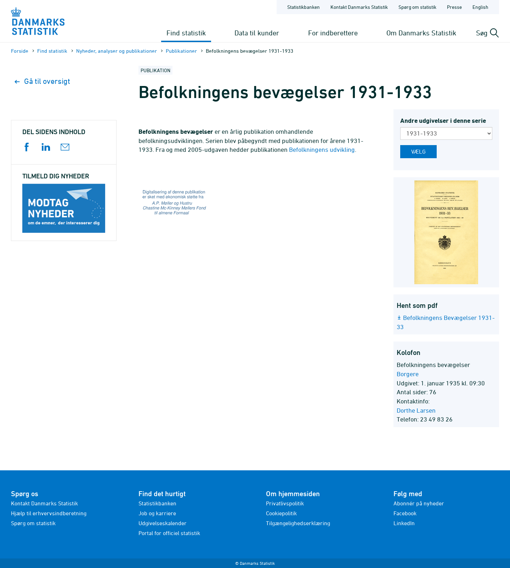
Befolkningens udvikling (322, 149)
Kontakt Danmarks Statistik (44, 503)
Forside (19, 51)
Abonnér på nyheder (418, 503)
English (480, 7)
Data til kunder (256, 33)
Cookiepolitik (281, 513)
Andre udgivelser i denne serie (443, 120)
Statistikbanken (303, 7)
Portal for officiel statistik (169, 533)
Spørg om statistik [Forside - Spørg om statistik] (417, 7)
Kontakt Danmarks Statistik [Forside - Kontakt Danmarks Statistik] (359, 7)
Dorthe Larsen (416, 410)
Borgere (408, 374)
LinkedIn (404, 523)
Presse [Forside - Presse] (454, 7)
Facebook (404, 513)
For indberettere (333, 33)
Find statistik (186, 33)
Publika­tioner (181, 51)
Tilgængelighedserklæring (298, 523)
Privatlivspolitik (285, 503)
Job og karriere (157, 513)
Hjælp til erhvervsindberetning (48, 513)
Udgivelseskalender (162, 523)
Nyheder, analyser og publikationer (116, 51)
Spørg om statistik (33, 523)
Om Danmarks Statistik (421, 33)
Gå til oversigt (42, 81)
